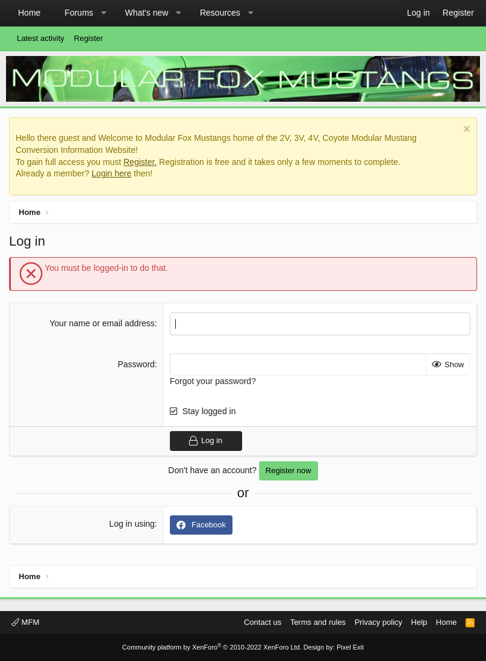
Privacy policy (378, 622)
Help (419, 622)
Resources (220, 12)
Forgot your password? (213, 381)
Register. (140, 162)
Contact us (262, 622)
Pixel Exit (350, 647)
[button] (104, 13)
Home (29, 12)
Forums (78, 12)
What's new (146, 12)
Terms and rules (318, 622)
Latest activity (40, 38)
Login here (111, 173)
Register (88, 38)
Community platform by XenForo (212, 647)
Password (135, 364)
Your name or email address (102, 323)
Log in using (132, 524)
